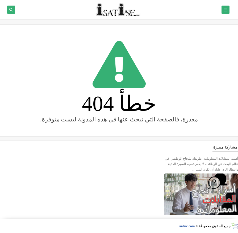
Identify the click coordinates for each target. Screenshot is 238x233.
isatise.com (187, 226)
